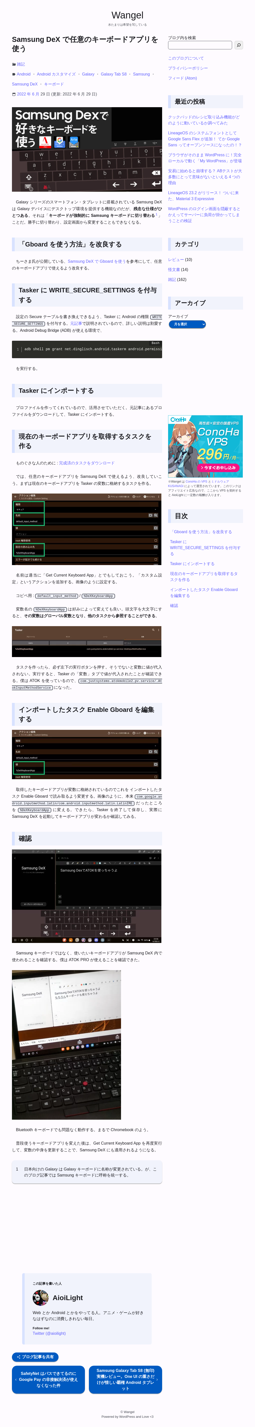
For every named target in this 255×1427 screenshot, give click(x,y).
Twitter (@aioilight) (49, 1333)
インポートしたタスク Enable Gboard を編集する (204, 593)
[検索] (239, 45)
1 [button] (156, 214)
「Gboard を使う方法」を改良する (201, 532)
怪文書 (174, 269)
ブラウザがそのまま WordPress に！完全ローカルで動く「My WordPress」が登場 (205, 158)
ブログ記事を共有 (35, 1357)
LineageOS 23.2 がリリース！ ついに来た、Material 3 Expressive (203, 196)
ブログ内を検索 (182, 38)
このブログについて (186, 58)
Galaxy (88, 74)
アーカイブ (178, 316)
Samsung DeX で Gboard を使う (97, 261)
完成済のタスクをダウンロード (87, 463)
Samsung (141, 74)
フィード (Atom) (182, 78)
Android (24, 74)
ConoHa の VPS (196, 481)
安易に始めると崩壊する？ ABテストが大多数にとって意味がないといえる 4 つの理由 (205, 177)
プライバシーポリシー (188, 68)
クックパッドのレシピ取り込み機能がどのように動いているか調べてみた (204, 120)
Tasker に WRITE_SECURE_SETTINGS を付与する (205, 548)
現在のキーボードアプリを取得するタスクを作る (204, 577)
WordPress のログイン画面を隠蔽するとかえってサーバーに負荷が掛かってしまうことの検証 (204, 215)
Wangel (128, 15)
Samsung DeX (25, 84)
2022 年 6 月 (28, 94)
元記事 (76, 323)
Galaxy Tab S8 (114, 74)
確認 (174, 605)
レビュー (176, 259)
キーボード (54, 84)
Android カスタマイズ (56, 74)
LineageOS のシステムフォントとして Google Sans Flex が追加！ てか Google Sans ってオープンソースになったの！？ (205, 139)
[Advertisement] (87, 1230)
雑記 (21, 64)
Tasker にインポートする (192, 564)
